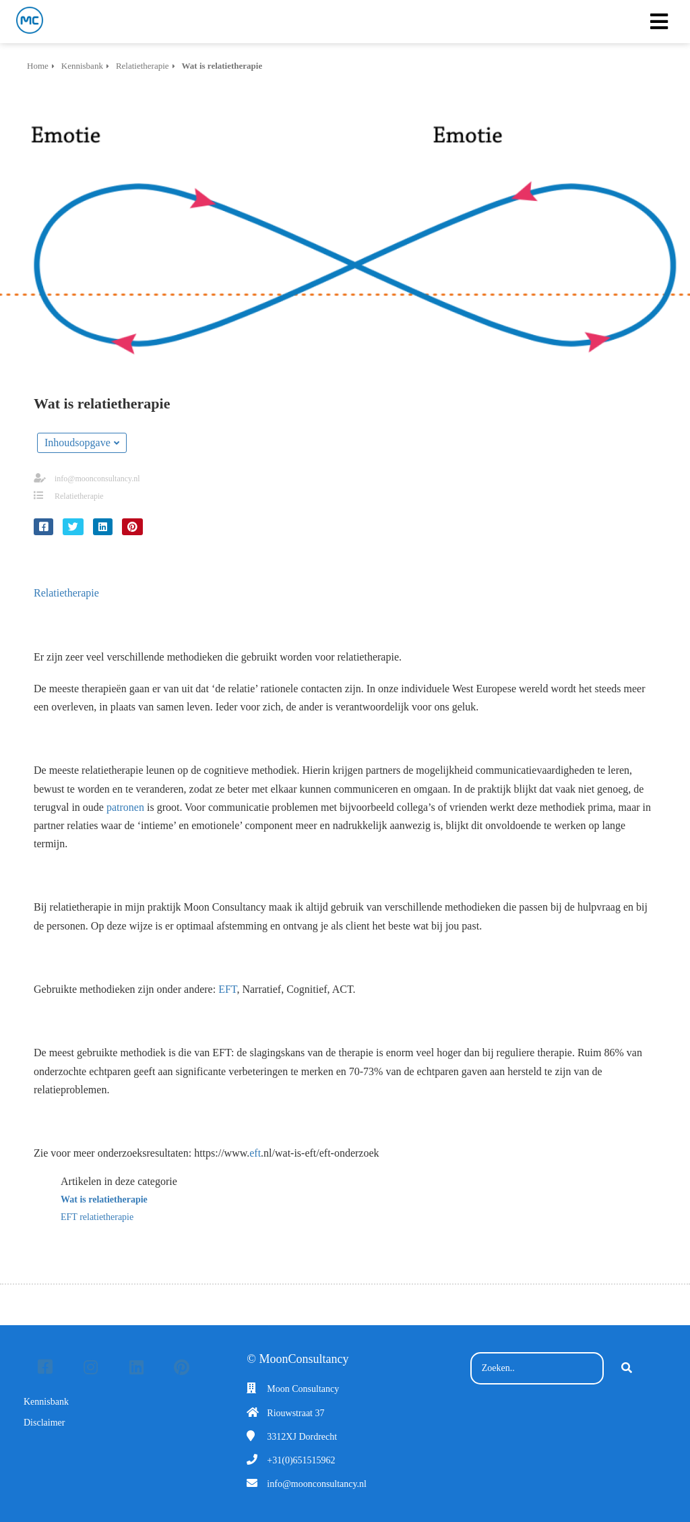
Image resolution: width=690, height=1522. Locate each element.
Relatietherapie (79, 496)
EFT (227, 989)
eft (255, 1153)
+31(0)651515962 (301, 1460)
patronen (125, 807)
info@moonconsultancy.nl (97, 478)
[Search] (626, 1368)
